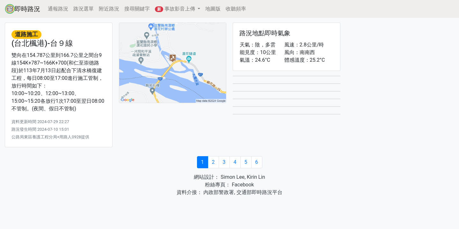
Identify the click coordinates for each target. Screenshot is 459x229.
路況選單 (83, 9)
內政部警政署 (218, 192)
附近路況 (109, 9)
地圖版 (213, 9)
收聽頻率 (236, 9)
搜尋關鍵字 (137, 9)
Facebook (242, 185)
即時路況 (22, 9)
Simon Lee (231, 177)
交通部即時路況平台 (259, 192)
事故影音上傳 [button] (175, 9)
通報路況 (58, 9)
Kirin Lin (256, 177)
